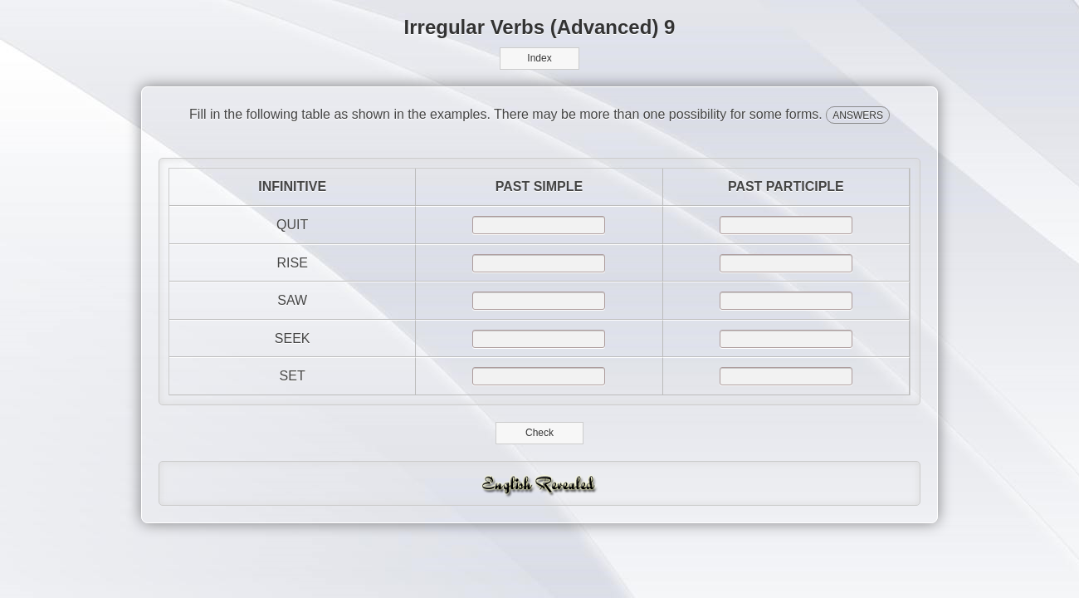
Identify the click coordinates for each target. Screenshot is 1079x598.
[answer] (538, 225)
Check (540, 433)
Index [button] (539, 58)
